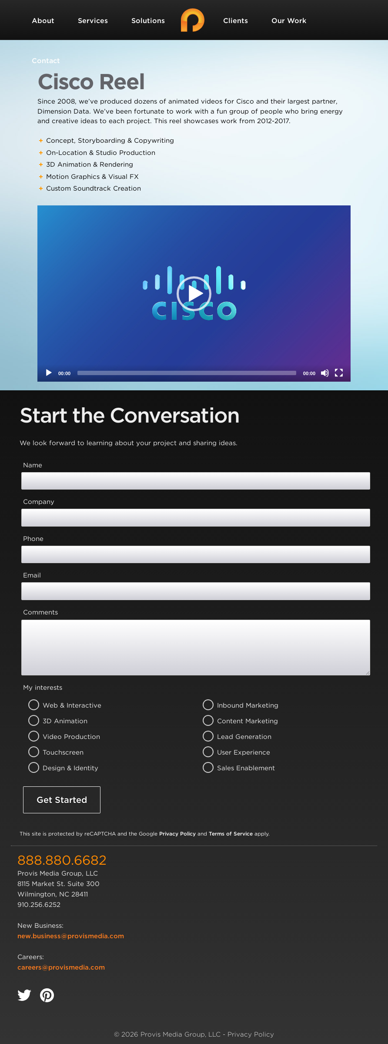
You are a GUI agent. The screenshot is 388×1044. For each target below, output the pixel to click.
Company (38, 502)
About (43, 21)
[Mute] (325, 373)
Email (32, 575)
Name (32, 465)
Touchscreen (61, 752)
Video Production (61, 737)
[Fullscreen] (338, 373)
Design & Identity (61, 768)
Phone (33, 539)
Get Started (62, 800)
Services (93, 21)
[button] (194, 293)
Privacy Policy (177, 833)
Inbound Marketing (235, 705)
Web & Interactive (61, 705)
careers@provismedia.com (61, 967)
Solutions (148, 21)
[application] (194, 293)
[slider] (186, 373)
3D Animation (61, 721)
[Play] (48, 373)
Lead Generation (235, 737)
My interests (42, 688)
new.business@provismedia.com (70, 936)
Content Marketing (235, 721)
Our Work (288, 21)
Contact (46, 61)
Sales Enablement (235, 768)
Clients (235, 21)
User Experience (235, 752)
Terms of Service (231, 833)
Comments (40, 612)
